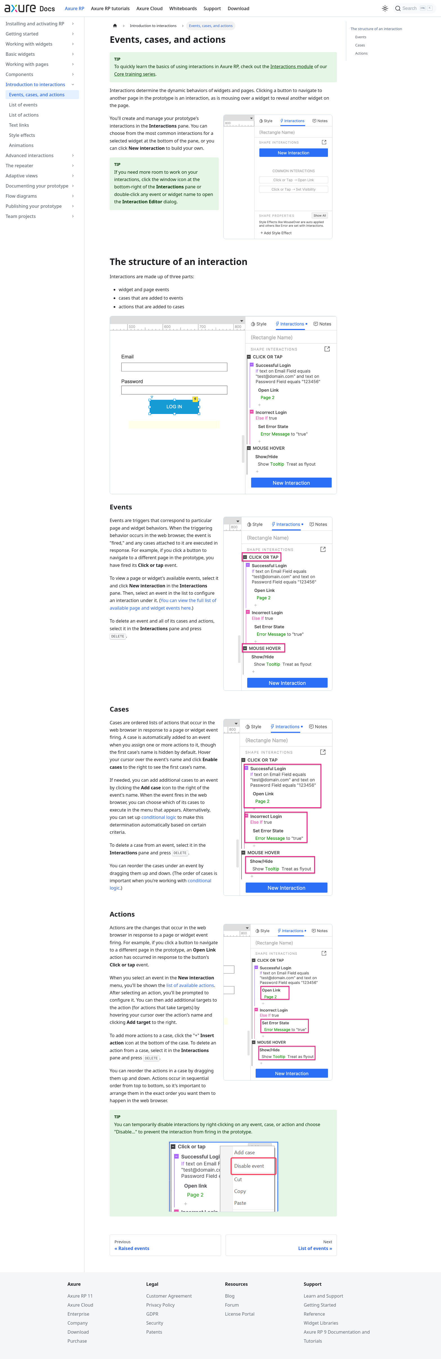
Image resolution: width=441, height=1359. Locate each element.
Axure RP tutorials (110, 8)
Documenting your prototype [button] (37, 186)
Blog (230, 1296)
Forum (232, 1305)
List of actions (24, 115)
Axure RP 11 (80, 1296)
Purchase (77, 1341)
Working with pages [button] (27, 64)
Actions (361, 53)
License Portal (240, 1314)
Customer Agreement (169, 1296)
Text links (19, 125)
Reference (314, 1314)
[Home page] (115, 25)
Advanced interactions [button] (29, 155)
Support (212, 8)
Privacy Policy (160, 1305)
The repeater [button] (19, 165)
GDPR (152, 1314)
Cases (360, 45)
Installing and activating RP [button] (35, 24)
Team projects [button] (21, 216)
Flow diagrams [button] (21, 196)
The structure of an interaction (376, 28)
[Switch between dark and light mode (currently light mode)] (385, 8)
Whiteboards (183, 8)
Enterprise (78, 1314)
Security (154, 1323)
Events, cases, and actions (37, 95)
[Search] (414, 8)
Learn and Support (323, 1296)
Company (78, 1323)
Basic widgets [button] (20, 54)
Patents (154, 1332)
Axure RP (74, 8)
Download (238, 8)
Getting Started (320, 1305)
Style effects (22, 135)
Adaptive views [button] (22, 176)
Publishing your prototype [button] (34, 206)
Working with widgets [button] (29, 44)
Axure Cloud (149, 8)
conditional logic (158, 817)
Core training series (134, 74)
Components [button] (19, 74)
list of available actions (190, 985)
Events (360, 36)
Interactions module (291, 66)
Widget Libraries (321, 1323)
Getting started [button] (22, 34)
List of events (23, 105)
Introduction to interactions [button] (35, 84)
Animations (21, 145)
